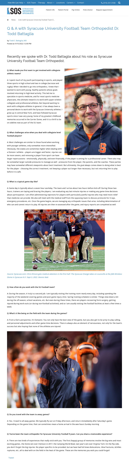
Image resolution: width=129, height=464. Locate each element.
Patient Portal (63, 10)
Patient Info (50, 10)
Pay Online (76, 10)
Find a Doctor (88, 10)
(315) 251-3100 (108, 3)
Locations (60, 2)
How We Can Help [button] (16, 2)
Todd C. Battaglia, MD (18, 40)
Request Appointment (104, 10)
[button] (119, 2)
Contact (80, 2)
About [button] (50, 2)
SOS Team (31, 2)
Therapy (41, 2)
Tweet (11, 458)
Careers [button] (71, 2)
